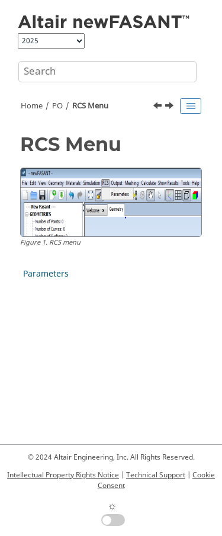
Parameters (46, 274)
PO (57, 106)
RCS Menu (90, 106)
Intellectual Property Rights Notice (63, 475)
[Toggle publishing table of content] (190, 106)
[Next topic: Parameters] (170, 107)
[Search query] (107, 71)
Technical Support (155, 475)
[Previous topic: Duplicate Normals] (158, 107)
